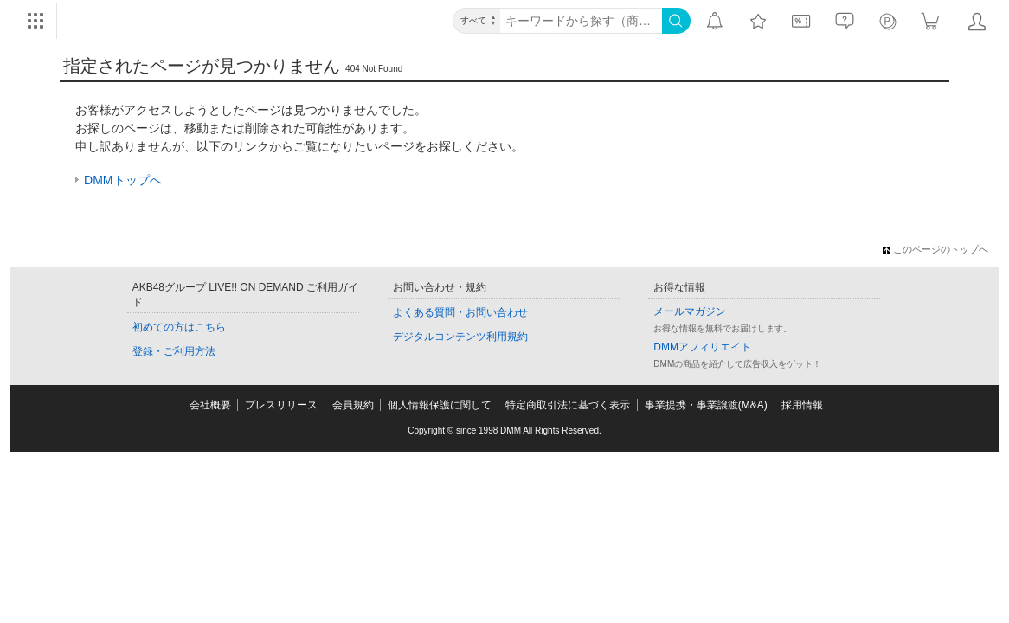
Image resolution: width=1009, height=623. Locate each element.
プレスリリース (281, 405)
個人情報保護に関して (440, 405)
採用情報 (802, 405)
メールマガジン (689, 311)
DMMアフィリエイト (702, 347)
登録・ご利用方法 (173, 351)
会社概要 (210, 405)
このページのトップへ (935, 249)
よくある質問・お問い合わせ (460, 312)
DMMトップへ (122, 180)
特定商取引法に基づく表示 (567, 405)
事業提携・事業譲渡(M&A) (706, 405)
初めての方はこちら (179, 327)
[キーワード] (581, 21)
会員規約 (353, 405)
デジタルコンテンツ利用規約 (460, 337)
